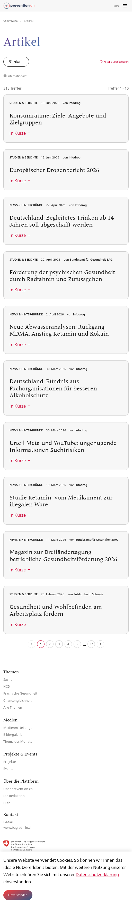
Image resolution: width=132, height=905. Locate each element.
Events (8, 768)
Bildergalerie (12, 734)
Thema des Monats (17, 741)
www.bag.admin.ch (17, 827)
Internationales (17, 76)
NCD (6, 686)
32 (91, 644)
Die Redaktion (14, 795)
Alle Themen (12, 707)
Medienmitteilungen (18, 727)
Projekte (9, 761)
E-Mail (8, 822)
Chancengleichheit (17, 700)
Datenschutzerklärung (97, 874)
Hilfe (6, 803)
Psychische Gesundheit (20, 693)
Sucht (7, 679)
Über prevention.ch (18, 788)
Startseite (11, 21)
